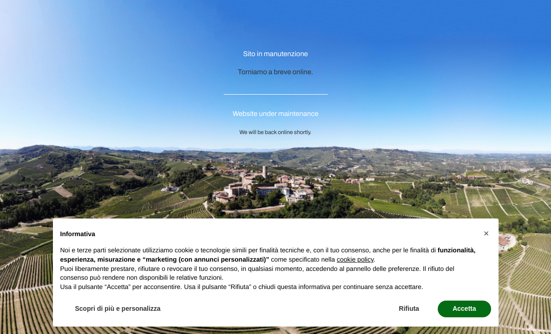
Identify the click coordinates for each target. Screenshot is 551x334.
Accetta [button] (464, 308)
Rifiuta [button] (409, 308)
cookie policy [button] (355, 259)
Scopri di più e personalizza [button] (118, 308)
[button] (486, 233)
